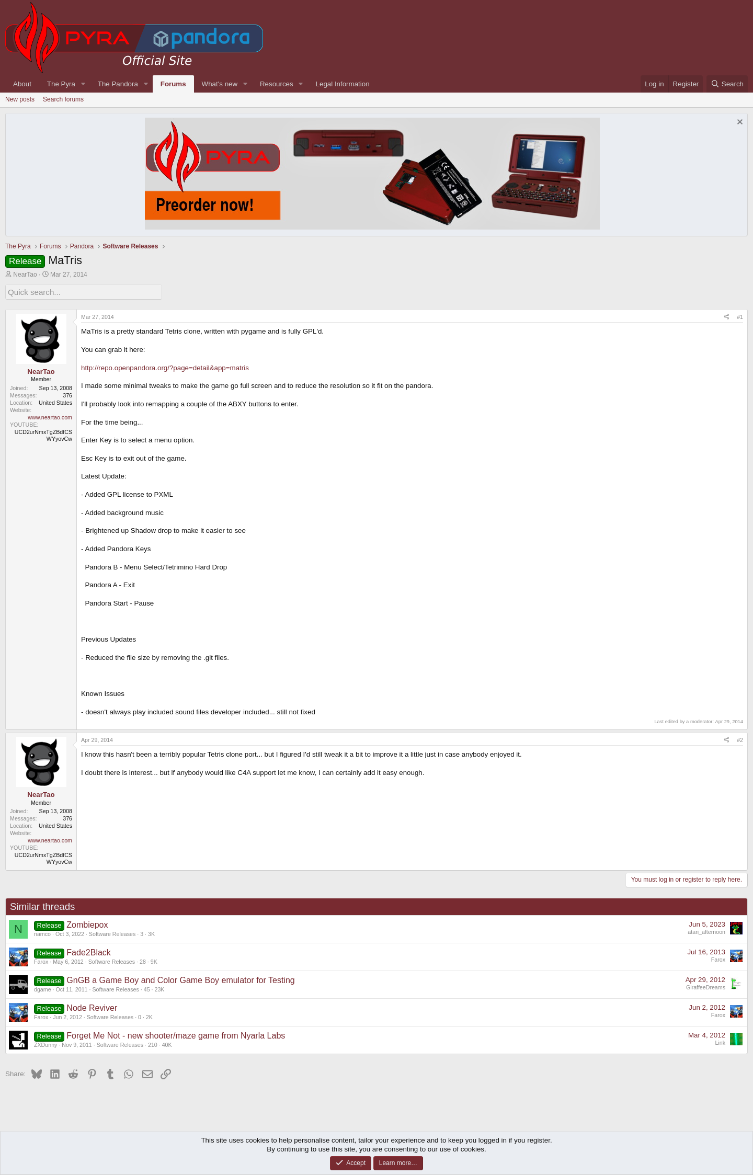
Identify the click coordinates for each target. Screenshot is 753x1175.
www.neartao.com (50, 416)
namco (42, 933)
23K (160, 988)
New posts (20, 99)
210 (152, 1044)
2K (149, 1016)
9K (154, 960)
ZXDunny (45, 1044)
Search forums (63, 99)
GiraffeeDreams (705, 986)
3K (151, 933)
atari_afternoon (706, 931)
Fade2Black (88, 951)
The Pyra (61, 84)
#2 (740, 738)
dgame (42, 988)
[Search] (727, 84)
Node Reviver (91, 1006)
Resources (276, 84)
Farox (41, 960)
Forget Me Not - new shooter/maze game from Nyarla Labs (175, 1034)
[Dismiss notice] (738, 123)
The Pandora (118, 84)
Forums (173, 84)
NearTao (25, 274)
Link (720, 1042)
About (22, 84)
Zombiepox (87, 923)
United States (55, 401)
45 (147, 988)
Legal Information (343, 84)
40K (167, 1044)
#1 (740, 315)
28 (143, 960)
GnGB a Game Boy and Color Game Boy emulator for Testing (180, 979)
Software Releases (112, 933)
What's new (219, 84)
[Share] (726, 316)
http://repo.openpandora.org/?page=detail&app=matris (165, 366)
